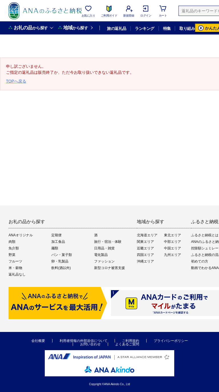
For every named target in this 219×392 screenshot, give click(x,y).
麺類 (54, 248)
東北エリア (172, 235)
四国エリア (145, 255)
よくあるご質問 (127, 344)
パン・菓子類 (61, 255)
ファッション (104, 261)
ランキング (144, 28)
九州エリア (172, 255)
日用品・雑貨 (104, 248)
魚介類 (14, 248)
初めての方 (199, 261)
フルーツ (15, 261)
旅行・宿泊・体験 (107, 242)
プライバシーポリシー (171, 341)
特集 (167, 28)
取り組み (187, 28)
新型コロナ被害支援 (109, 268)
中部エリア (172, 242)
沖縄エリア (145, 261)
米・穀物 (15, 268)
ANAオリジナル (21, 235)
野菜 (12, 255)
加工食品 (58, 242)
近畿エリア (145, 248)
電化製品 (101, 255)
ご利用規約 (130, 341)
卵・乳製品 (59, 261)
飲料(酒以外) (61, 268)
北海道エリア (147, 235)
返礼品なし (17, 274)
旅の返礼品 (116, 28)
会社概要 (38, 341)
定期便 (56, 235)
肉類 (12, 242)
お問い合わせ (90, 344)
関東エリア (145, 242)
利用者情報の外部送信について (84, 341)
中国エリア (172, 248)
